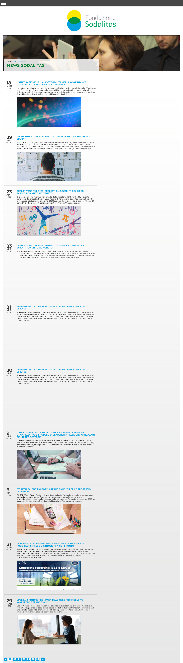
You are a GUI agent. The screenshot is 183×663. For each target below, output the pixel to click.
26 (28, 659)
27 (33, 659)
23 (14, 659)
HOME (9, 61)
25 (24, 659)
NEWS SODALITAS (19, 61)
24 (19, 659)
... (5, 659)
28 (37, 659)
